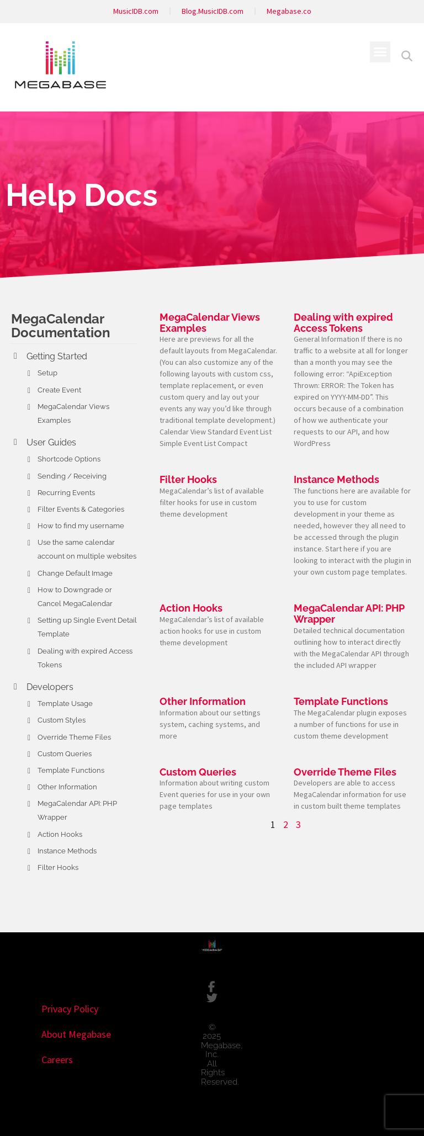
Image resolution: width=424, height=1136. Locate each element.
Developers (49, 687)
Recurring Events (66, 493)
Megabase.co (289, 11)
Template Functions (71, 770)
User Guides (51, 442)
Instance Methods (67, 851)
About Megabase (76, 1034)
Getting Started (56, 356)
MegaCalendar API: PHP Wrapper (349, 613)
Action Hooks (60, 834)
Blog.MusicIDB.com (212, 11)
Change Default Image (75, 573)
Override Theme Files (74, 737)
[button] (380, 51)
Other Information (67, 787)
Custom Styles (62, 720)
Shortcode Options (69, 459)
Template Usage (65, 703)
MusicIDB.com (135, 11)
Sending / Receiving (72, 476)
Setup (47, 373)
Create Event (59, 390)
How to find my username (81, 526)
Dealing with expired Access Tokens (343, 322)
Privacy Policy (69, 1008)
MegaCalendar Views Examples (210, 322)
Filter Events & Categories (81, 509)
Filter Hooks (58, 867)
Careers (57, 1059)
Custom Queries (65, 754)
